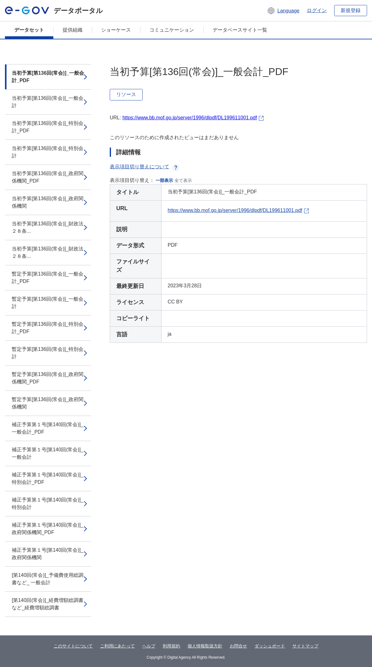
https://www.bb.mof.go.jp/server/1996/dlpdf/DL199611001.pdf (189, 117)
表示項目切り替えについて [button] (144, 166)
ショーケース (116, 30)
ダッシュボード (270, 645)
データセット (29, 30)
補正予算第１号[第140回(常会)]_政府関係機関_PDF (47, 528)
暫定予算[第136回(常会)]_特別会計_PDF (47, 327)
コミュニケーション (171, 30)
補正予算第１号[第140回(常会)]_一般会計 (47, 453)
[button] (283, 11)
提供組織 (72, 30)
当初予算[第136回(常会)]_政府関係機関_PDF (47, 177)
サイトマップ (305, 645)
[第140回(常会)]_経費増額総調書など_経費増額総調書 (47, 604)
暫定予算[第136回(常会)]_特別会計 (47, 353)
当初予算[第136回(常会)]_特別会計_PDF (47, 127)
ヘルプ (148, 645)
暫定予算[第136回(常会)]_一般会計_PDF (47, 277)
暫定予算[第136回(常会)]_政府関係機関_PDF (47, 378)
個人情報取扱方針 (205, 645)
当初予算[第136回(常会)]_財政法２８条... (47, 227)
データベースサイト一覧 (240, 30)
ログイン (317, 10)
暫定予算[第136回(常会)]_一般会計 (47, 302)
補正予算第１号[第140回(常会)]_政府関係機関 (47, 553)
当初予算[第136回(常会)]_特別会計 (47, 152)
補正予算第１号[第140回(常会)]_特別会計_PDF (47, 478)
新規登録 (351, 10)
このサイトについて (73, 645)
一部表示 (164, 180)
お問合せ (238, 645)
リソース (126, 94)
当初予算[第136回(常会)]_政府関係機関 (47, 202)
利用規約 (171, 645)
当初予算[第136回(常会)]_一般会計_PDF (48, 76)
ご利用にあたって (117, 645)
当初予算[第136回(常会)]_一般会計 (47, 101)
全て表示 (183, 180)
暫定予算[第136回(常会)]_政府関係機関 (47, 403)
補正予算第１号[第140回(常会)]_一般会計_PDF (47, 428)
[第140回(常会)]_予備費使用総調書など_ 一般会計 (47, 578)
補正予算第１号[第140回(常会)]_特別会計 (47, 503)
